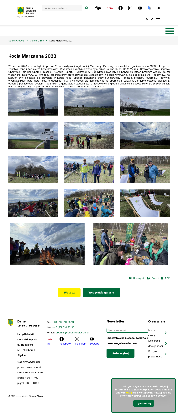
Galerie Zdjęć (37, 40)
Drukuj (155, 278)
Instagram (80, 343)
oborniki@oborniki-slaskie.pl (72, 332)
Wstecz (69, 292)
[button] (33, 102)
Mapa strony (151, 333)
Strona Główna (16, 40)
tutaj (129, 392)
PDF (167, 278)
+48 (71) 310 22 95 (63, 327)
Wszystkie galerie (101, 292)
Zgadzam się (143, 403)
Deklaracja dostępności (155, 343)
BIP (49, 344)
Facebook (65, 343)
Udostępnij (138, 278)
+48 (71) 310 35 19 (63, 322)
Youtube (94, 343)
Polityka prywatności (155, 354)
